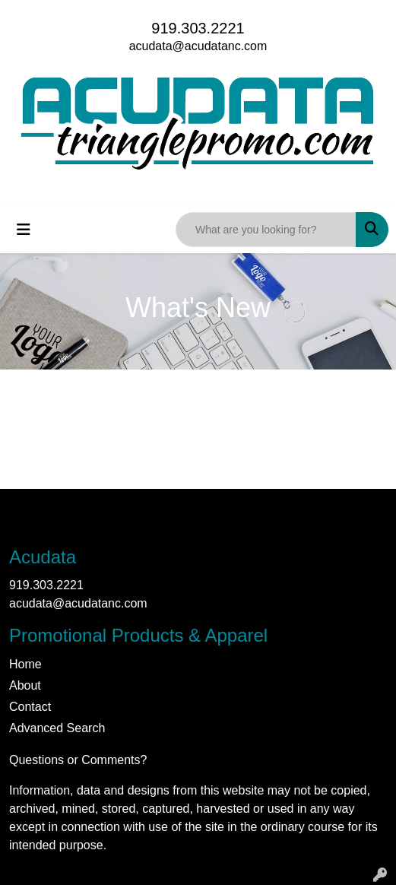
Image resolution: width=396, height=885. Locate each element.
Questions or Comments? (78, 759)
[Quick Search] (266, 229)
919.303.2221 (197, 28)
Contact (30, 706)
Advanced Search (57, 728)
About (25, 685)
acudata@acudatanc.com (198, 46)
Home (25, 664)
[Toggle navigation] (24, 229)
